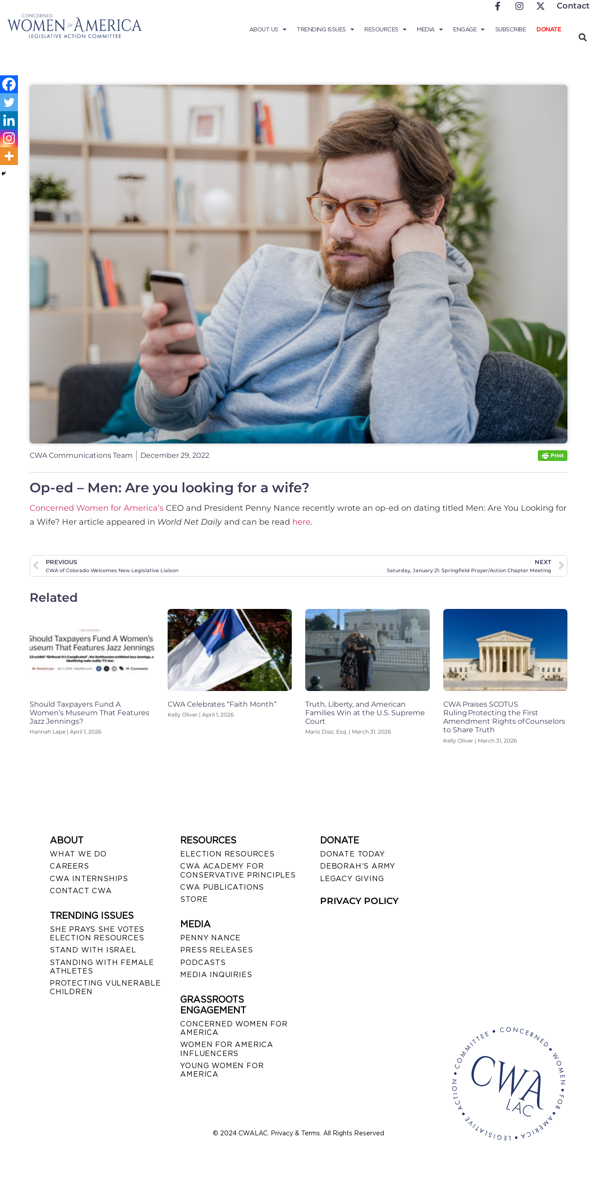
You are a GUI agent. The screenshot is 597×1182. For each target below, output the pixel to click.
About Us (267, 29)
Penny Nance (210, 938)
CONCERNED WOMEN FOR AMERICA (233, 1028)
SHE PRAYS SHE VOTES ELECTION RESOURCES (97, 933)
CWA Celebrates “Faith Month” (222, 704)
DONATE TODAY (352, 854)
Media (429, 29)
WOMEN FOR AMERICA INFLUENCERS (226, 1048)
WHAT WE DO (78, 854)
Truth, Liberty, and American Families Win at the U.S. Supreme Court (365, 713)
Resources (385, 29)
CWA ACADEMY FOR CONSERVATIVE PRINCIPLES (237, 870)
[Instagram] (9, 138)
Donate (548, 29)
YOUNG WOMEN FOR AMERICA (222, 1069)
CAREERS (69, 866)
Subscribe (510, 29)
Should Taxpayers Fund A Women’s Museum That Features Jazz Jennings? (89, 713)
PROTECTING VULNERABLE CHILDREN (105, 987)
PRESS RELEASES (216, 950)
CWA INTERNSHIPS (89, 878)
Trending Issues (325, 29)
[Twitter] (9, 102)
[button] (582, 37)
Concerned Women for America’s (97, 508)
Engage (469, 29)
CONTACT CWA (81, 890)
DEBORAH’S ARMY (357, 866)
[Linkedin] (9, 120)
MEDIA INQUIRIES (216, 974)
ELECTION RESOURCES (227, 854)
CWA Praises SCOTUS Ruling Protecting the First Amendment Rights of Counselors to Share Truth (504, 717)
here (301, 522)
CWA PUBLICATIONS (222, 887)
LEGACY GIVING (352, 878)
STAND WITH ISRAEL (93, 950)
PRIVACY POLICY (359, 900)
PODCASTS (202, 962)
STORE (194, 899)
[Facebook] (9, 84)
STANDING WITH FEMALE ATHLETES (102, 966)
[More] (9, 156)
